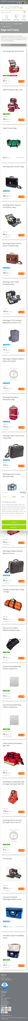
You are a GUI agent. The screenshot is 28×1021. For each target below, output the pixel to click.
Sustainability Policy (5, 1002)
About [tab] (23, 496)
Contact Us (3, 994)
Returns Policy (4, 1000)
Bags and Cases (7, 26)
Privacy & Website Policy (6, 998)
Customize (14, 527)
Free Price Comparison (5, 978)
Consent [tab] (5, 496)
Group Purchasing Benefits (6, 979)
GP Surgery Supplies (18, 23)
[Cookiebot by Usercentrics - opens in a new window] (20, 493)
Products (8, 23)
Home (2, 23)
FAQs (2, 996)
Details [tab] (14, 496)
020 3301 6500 (4, 1)
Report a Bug (3, 999)
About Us (3, 977)
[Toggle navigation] (2, 7)
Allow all (14, 522)
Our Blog (3, 995)
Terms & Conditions (5, 1003)
